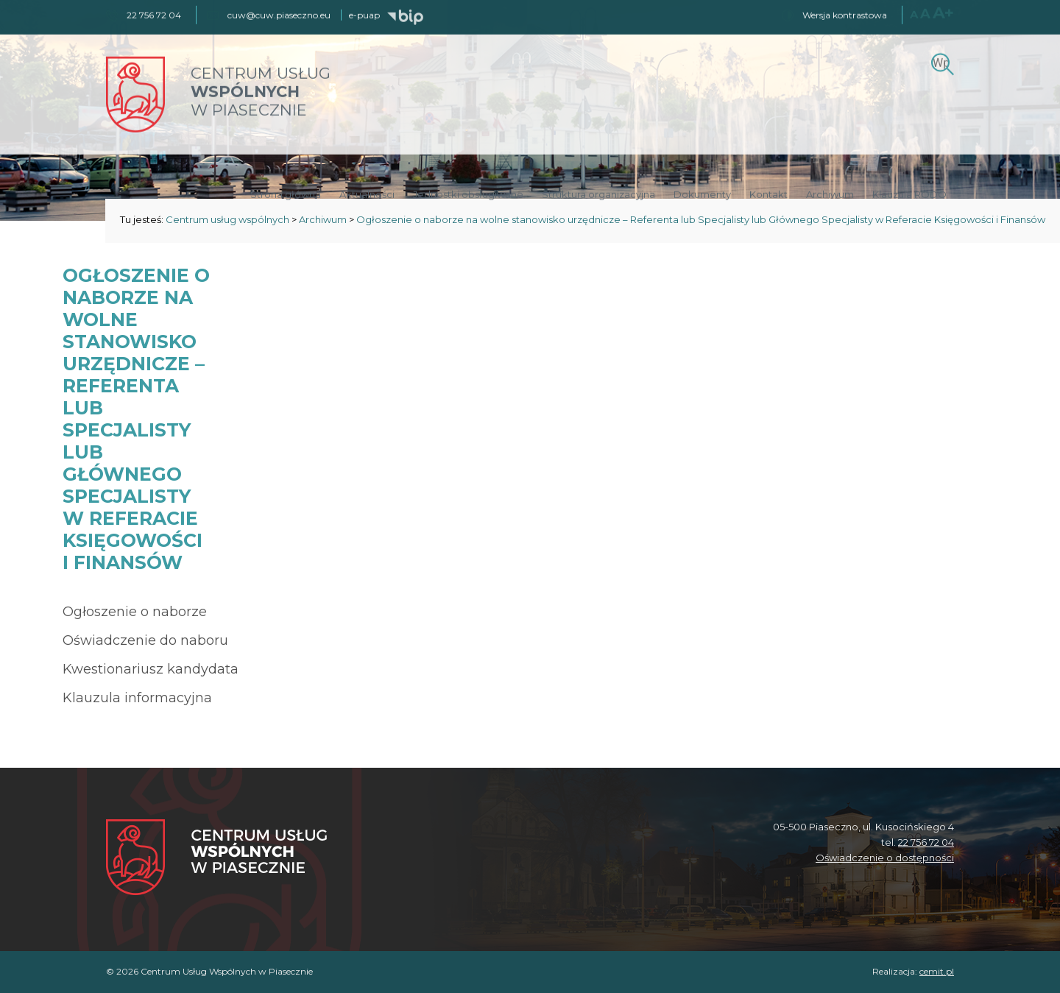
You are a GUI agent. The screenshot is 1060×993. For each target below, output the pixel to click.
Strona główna (285, 193)
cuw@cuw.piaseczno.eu (279, 13)
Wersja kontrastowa (844, 13)
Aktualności (367, 193)
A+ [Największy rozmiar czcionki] (943, 11)
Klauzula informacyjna (137, 698)
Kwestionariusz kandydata (151, 669)
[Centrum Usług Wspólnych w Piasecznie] (216, 858)
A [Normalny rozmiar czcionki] (914, 13)
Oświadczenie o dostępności (885, 857)
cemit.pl (936, 971)
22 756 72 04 (926, 842)
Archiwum (830, 193)
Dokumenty (702, 193)
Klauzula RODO (909, 193)
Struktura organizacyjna (598, 193)
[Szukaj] (940, 61)
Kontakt (768, 193)
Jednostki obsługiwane (468, 193)
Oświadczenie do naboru (145, 640)
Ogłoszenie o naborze (135, 612)
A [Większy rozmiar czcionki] (925, 12)
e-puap (364, 13)
